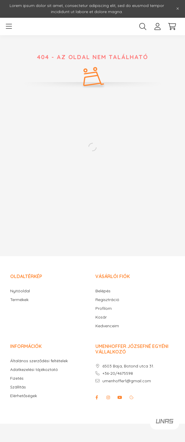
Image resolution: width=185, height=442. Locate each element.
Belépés (103, 291)
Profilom (103, 308)
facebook (96, 397)
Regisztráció (107, 299)
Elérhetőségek (23, 395)
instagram (108, 397)
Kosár (101, 317)
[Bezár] (177, 8)
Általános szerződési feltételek (39, 360)
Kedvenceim (107, 325)
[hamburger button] (9, 26)
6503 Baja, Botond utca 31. (128, 366)
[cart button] (172, 26)
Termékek (19, 299)
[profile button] (157, 26)
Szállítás (18, 387)
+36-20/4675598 (117, 373)
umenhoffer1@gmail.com (126, 381)
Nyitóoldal (20, 291)
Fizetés (17, 378)
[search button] (143, 26)
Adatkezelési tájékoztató (34, 369)
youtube (120, 397)
